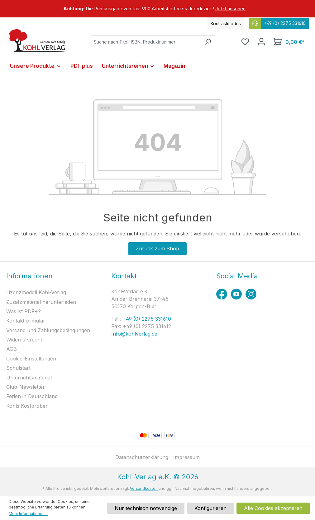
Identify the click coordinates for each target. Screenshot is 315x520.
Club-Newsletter (25, 387)
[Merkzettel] (245, 42)
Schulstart (18, 368)
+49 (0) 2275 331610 (146, 319)
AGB (11, 349)
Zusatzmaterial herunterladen (41, 302)
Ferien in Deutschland (32, 396)
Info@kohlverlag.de (134, 334)
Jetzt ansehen (230, 9)
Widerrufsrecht (24, 340)
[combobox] (146, 41)
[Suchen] (208, 41)
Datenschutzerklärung (141, 457)
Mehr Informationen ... (28, 513)
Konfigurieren (210, 508)
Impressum (186, 457)
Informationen (29, 276)
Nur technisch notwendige (146, 508)
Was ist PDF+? (23, 311)
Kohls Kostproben (27, 406)
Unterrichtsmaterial (29, 377)
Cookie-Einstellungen (31, 358)
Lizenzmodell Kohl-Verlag (36, 292)
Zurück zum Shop (157, 248)
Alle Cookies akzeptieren (273, 508)
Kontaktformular (25, 321)
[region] (157, 8)
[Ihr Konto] (261, 42)
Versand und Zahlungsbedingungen (48, 330)
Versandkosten (144, 488)
